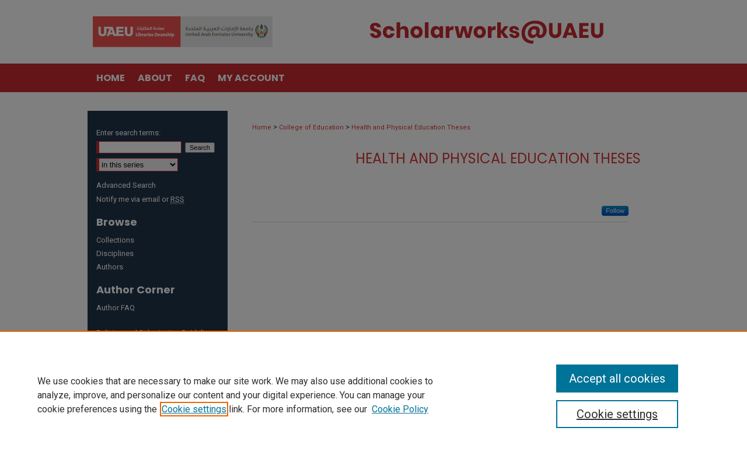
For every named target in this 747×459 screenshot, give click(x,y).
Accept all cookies (617, 379)
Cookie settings (194, 409)
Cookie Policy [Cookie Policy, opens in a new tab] (400, 409)
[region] (373, 395)
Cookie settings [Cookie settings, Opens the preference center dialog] (617, 414)
